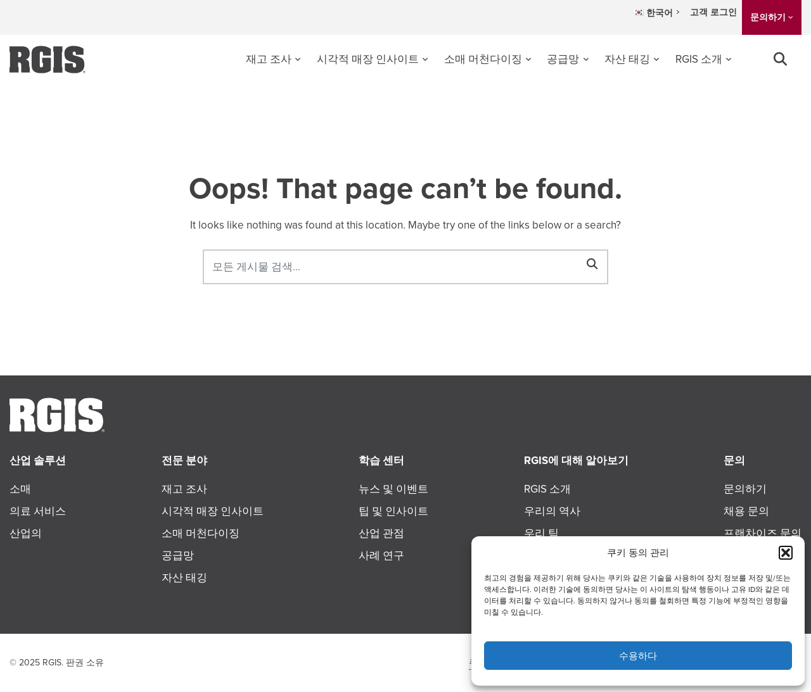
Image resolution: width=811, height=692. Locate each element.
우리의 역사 (552, 511)
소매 (20, 489)
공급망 (563, 59)
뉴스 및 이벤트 (393, 489)
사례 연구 (381, 555)
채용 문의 (746, 511)
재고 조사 (268, 59)
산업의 (26, 533)
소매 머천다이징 (483, 59)
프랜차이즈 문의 (762, 533)
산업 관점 (381, 533)
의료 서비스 (38, 511)
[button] (785, 552)
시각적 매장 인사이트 (368, 59)
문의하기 (768, 17)
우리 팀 (541, 533)
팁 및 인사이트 (393, 511)
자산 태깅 (627, 59)
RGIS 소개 (698, 59)
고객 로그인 (713, 12)
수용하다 (638, 656)
